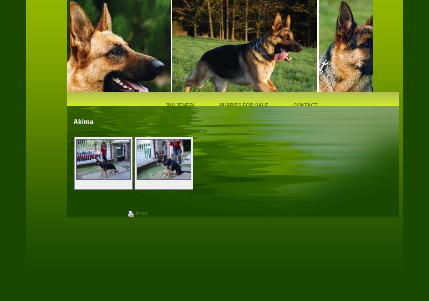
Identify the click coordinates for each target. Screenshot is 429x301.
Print (137, 214)
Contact (305, 105)
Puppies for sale (244, 105)
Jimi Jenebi (179, 105)
